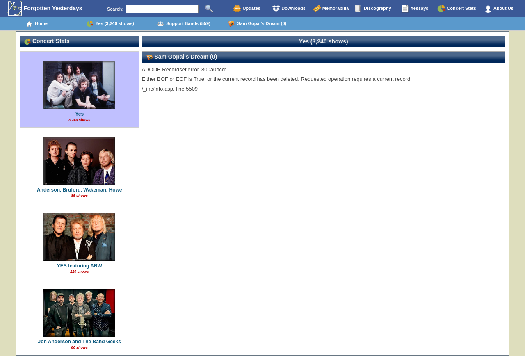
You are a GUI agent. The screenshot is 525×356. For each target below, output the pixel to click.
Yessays (414, 9)
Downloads (289, 9)
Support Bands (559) (183, 24)
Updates (246, 9)
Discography (372, 9)
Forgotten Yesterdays (44, 9)
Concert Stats (456, 9)
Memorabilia (331, 9)
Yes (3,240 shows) (110, 24)
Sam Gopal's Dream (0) (257, 24)
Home (37, 24)
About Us (499, 9)
